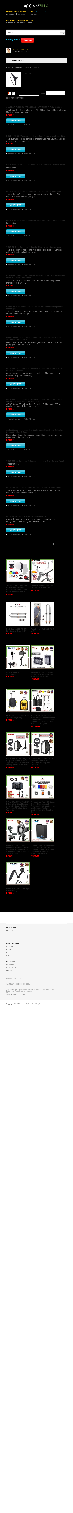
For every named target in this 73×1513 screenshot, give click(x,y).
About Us (9, 1436)
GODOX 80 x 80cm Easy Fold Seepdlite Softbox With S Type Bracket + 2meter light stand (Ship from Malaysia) (35, 771)
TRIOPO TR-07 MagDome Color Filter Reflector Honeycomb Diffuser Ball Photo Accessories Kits (16, 1095)
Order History (11, 1473)
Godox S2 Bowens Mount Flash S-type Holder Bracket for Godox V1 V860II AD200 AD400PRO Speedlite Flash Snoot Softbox (17, 1355)
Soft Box (36, 68)
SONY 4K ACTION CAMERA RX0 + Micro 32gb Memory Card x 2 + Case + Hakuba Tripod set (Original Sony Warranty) (17, 1312)
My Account (10, 14)
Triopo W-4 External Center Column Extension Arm (42, 1093)
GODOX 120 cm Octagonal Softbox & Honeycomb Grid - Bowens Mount (35, 266)
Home (8, 68)
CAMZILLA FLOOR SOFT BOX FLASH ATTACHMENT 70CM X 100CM (34, 141)
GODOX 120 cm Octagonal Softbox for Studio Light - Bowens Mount (34, 326)
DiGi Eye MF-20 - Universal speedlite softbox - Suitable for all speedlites (35, 203)
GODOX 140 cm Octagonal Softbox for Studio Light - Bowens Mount (34, 449)
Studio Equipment (21, 68)
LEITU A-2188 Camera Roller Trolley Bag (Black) (18, 1223)
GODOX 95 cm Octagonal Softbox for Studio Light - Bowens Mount (33, 960)
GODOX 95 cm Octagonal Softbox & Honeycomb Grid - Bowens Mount (35, 900)
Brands (8, 1459)
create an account (39, 12)
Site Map (9, 1456)
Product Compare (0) (15, 98)
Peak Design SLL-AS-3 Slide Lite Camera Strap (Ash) (17, 1136)
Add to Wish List (29, 158)
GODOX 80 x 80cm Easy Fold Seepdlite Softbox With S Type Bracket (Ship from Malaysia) (42, 1268)
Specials (9, 1476)
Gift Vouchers (11, 1462)
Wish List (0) (22, 14)
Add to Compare (14, 158)
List (13, 93)
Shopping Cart (36, 14)
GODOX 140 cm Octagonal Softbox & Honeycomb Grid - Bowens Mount (35, 389)
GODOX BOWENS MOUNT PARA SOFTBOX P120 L (27, 1022)
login (28, 12)
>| (64, 1050)
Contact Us (10, 1453)
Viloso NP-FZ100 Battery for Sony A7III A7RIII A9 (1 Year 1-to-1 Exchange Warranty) (43, 1180)
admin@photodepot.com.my (17, 1501)
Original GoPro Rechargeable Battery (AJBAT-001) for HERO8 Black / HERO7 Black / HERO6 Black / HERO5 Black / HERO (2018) (43, 1355)
